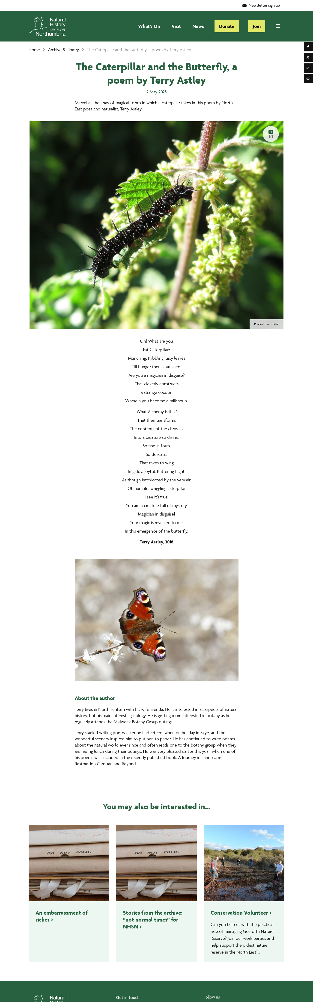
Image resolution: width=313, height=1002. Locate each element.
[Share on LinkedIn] (308, 68)
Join (257, 26)
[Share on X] (308, 57)
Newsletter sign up (261, 5)
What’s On (149, 26)
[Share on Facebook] (308, 46)
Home (34, 49)
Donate (226, 26)
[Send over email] (308, 78)
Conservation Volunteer (239, 912)
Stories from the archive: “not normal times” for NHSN (152, 919)
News (198, 26)
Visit (176, 26)
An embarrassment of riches (62, 916)
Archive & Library (63, 49)
